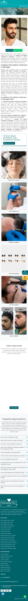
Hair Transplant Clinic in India (7, 524)
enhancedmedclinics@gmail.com (10, 581)
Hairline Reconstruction (5, 567)
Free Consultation (9, 143)
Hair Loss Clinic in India (5, 531)
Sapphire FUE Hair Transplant (7, 556)
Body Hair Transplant (5, 565)
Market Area (17, 598)
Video (22, 598)
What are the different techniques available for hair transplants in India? (13, 448)
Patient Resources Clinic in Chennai (8, 535)
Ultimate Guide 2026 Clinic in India (8, 546)
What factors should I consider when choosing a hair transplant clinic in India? (13, 468)
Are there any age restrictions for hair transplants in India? (14, 476)
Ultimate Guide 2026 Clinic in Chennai (8, 542)
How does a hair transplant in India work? (11, 444)
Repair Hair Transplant (5, 571)
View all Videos (14, 407)
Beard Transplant (14, 336)
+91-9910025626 (6, 577)
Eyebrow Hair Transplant (14, 180)
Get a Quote (9, 50)
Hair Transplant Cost (14, 211)
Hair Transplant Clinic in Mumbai (7, 526)
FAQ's (26, 598)
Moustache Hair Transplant (6, 561)
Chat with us (18, 50)
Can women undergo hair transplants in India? (13, 472)
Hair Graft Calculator (14, 273)
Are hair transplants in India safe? (9, 459)
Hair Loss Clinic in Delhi (5, 529)
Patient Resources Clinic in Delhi (7, 537)
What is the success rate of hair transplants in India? (13, 486)
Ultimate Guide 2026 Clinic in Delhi (8, 544)
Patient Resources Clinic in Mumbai (8, 541)
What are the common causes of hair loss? (12, 440)
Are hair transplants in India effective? (10, 452)
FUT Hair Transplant (14, 305)
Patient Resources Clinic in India (7, 539)
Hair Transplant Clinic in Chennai (7, 520)
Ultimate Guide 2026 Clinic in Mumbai (8, 548)
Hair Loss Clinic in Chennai (6, 527)
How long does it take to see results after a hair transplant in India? (13, 463)
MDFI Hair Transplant (14, 242)
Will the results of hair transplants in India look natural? (12, 481)
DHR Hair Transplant (5, 554)
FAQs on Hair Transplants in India (9, 437)
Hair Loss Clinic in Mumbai (6, 533)
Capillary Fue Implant (5, 557)
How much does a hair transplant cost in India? (13, 455)
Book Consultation (25, 277)
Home (8, 11)
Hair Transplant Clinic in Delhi (7, 522)
